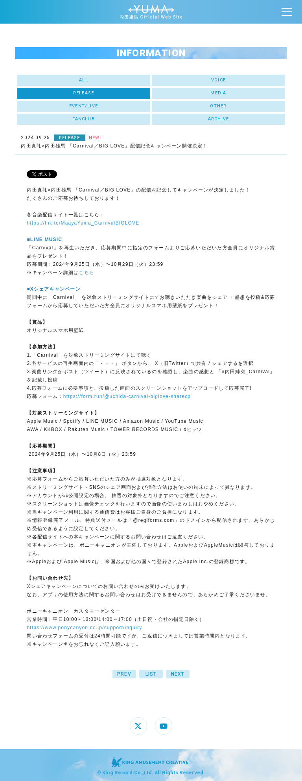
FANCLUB (83, 119)
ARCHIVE (218, 119)
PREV (124, 674)
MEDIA (218, 93)
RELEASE (83, 93)
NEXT (178, 674)
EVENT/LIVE (83, 106)
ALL (83, 80)
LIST (151, 674)
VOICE (218, 80)
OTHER (218, 106)
